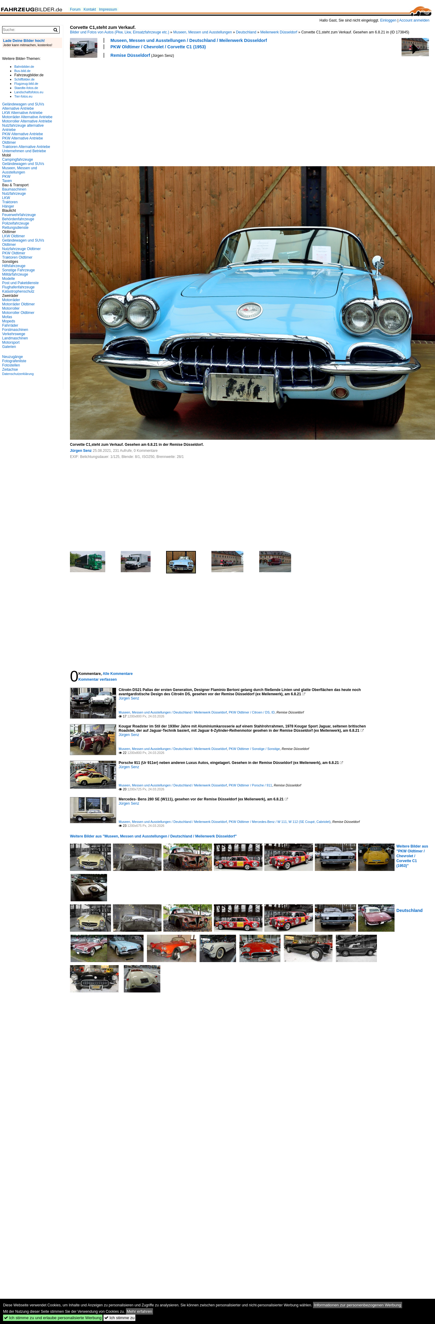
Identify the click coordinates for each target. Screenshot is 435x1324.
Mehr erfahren (139, 1311)
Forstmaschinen (15, 330)
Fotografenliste (14, 361)
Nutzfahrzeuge (14, 193)
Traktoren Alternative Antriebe (26, 147)
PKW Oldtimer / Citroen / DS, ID (252, 712)
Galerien (9, 347)
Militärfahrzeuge (15, 274)
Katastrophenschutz (18, 291)
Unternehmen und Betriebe (24, 151)
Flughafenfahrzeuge (18, 287)
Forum (75, 9)
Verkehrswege (13, 334)
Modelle (8, 279)
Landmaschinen (15, 338)
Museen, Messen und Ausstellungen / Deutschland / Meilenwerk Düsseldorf (188, 40)
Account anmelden (414, 20)
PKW (6, 176)
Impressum (108, 9)
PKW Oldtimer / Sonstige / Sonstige (254, 749)
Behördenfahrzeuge (18, 219)
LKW (6, 198)
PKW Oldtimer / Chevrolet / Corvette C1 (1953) (158, 46)
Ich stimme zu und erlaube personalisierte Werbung (53, 1317)
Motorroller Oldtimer (18, 313)
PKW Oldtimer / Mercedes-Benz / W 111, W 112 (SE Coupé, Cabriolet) (280, 822)
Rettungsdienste (15, 227)
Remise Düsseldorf (130, 55)
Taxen (7, 181)
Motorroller (10, 308)
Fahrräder (10, 325)
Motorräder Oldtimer (18, 304)
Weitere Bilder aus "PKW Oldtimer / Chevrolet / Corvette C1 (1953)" (412, 856)
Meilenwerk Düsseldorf (278, 32)
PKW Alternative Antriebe (22, 134)
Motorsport (10, 342)
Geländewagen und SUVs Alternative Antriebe (23, 106)
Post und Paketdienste (20, 283)
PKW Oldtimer (13, 253)
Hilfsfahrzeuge (14, 266)
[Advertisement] (152, 111)
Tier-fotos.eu (23, 96)
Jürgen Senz (81, 451)
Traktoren (10, 202)
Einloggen (388, 20)
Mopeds (8, 321)
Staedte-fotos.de (26, 88)
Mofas (7, 317)
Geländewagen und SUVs (23, 164)
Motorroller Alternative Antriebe (27, 121)
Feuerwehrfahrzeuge (19, 215)
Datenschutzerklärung (18, 374)
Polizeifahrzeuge (15, 223)
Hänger (8, 206)
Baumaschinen (14, 189)
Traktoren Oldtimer (17, 257)
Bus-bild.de (22, 71)
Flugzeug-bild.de (26, 83)
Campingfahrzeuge (17, 159)
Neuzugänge (12, 357)
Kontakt (90, 9)
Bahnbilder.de (24, 66)
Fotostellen (11, 365)
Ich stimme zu (119, 1317)
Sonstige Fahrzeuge (18, 270)
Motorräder (11, 300)
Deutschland (246, 32)
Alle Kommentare (118, 674)
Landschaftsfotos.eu (28, 92)
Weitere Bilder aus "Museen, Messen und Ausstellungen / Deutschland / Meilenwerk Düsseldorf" (153, 836)
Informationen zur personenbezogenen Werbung (357, 1305)
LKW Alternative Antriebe (22, 113)
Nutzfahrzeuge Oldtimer (21, 249)
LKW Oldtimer (13, 236)
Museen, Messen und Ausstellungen (202, 32)
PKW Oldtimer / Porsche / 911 (250, 785)
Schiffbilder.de (24, 79)
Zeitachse (10, 369)
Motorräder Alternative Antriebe (27, 117)
